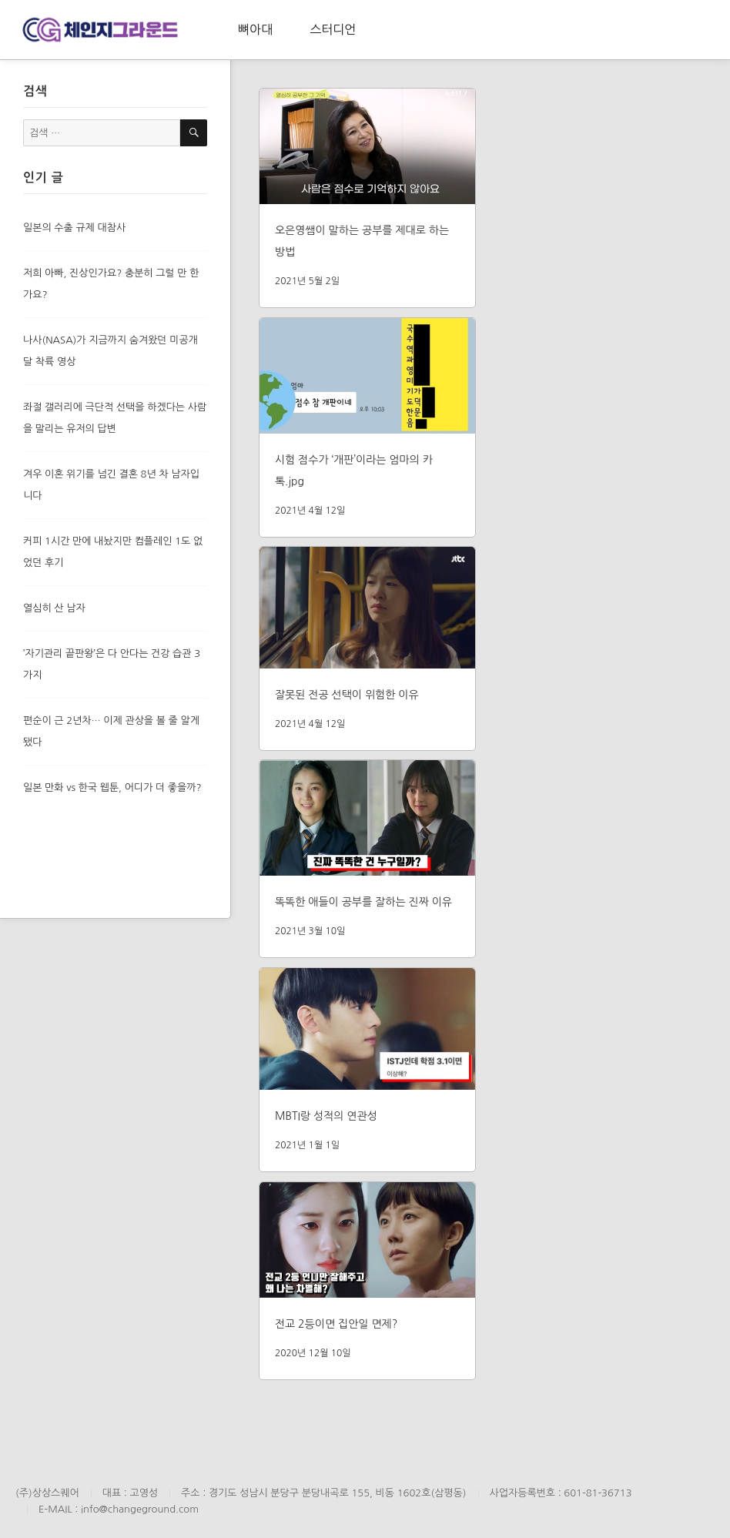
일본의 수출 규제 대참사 (74, 228)
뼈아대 (255, 29)
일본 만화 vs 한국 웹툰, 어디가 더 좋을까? (112, 787)
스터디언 (333, 29)
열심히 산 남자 (54, 608)
